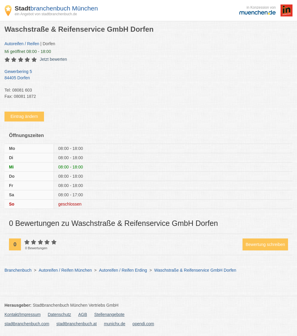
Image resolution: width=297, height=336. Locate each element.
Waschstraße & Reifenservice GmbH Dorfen (195, 270)
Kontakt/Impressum (22, 314)
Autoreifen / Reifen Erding (123, 270)
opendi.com (143, 323)
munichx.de (114, 323)
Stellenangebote (109, 314)
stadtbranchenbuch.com (26, 323)
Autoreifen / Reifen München (65, 270)
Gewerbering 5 (145, 75)
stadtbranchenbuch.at (76, 323)
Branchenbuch (17, 270)
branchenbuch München (56, 8)
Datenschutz (59, 314)
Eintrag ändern (24, 116)
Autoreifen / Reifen (21, 43)
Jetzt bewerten (53, 59)
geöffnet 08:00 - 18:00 (27, 51)
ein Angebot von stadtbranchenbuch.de (46, 14)
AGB (82, 314)
